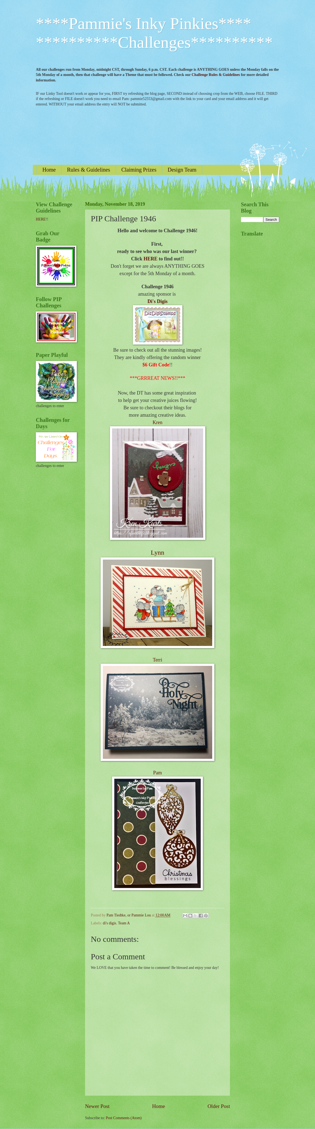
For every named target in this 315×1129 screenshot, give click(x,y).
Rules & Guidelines (88, 170)
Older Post (219, 1106)
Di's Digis (157, 301)
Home (49, 170)
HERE (151, 258)
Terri (157, 660)
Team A (124, 923)
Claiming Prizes (138, 170)
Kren (157, 422)
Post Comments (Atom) (124, 1118)
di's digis (109, 923)
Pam (157, 772)
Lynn (157, 552)
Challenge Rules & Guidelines (216, 75)
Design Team (182, 170)
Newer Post (97, 1106)
